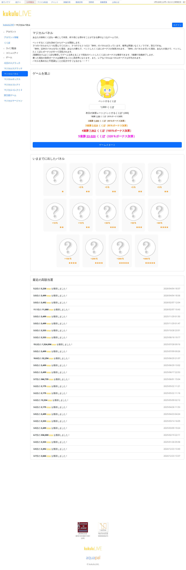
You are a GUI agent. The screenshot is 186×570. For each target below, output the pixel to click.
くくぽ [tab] (7, 42)
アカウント (11, 31)
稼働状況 (177, 2)
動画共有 (79, 2)
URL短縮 (157, 2)
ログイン (177, 25)
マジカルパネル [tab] (11, 73)
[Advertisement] (14, 150)
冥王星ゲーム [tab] (10, 95)
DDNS (91, 2)
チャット (54, 2)
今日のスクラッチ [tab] (12, 63)
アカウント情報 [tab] (11, 37)
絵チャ (18, 2)
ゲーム (9, 57)
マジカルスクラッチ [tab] (13, 68)
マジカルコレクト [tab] (12, 84)
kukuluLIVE (8, 25)
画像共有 (67, 2)
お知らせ (115, 2)
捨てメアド (6, 2)
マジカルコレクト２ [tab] (13, 89)
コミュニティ (12, 52)
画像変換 (103, 2)
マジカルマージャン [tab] (13, 100)
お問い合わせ (167, 2)
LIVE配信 (30, 2)
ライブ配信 (11, 48)
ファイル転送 (42, 2)
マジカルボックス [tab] (12, 79)
